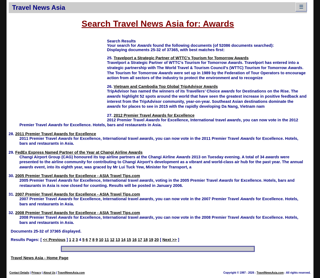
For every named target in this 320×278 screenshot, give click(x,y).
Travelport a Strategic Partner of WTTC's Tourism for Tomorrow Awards (181, 58)
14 (123, 239)
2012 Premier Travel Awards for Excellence (154, 115)
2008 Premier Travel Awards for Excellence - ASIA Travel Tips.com (77, 213)
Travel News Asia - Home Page (40, 258)
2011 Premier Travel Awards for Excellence (55, 134)
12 (112, 239)
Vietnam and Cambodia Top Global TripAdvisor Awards (166, 86)
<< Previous (54, 239)
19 (151, 239)
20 (156, 239)
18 (145, 239)
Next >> (169, 239)
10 (101, 239)
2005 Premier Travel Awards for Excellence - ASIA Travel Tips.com (77, 176)
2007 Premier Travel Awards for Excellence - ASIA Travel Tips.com (77, 194)
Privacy (36, 272)
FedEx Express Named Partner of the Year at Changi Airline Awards (78, 152)
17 (140, 239)
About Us (49, 272)
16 (134, 239)
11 (106, 239)
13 (118, 239)
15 (129, 239)
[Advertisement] (58, 76)
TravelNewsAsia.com (71, 272)
